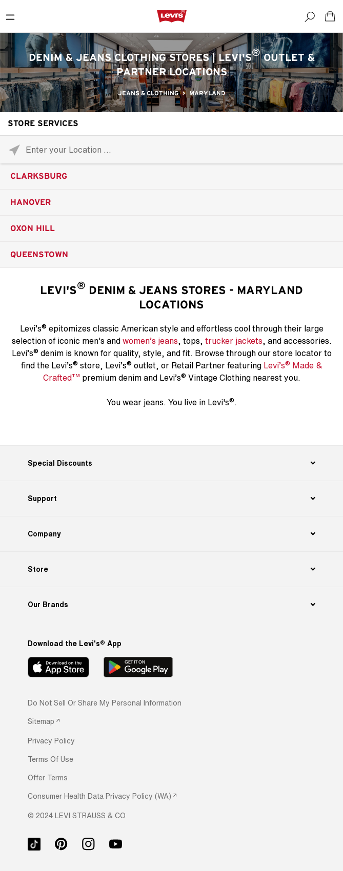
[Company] (172, 533)
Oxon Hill (32, 228)
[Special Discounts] (172, 463)
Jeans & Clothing (148, 93)
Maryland (207, 93)
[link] (43, 721)
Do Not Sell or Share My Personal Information (104, 702)
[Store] (172, 569)
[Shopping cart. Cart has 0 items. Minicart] (330, 16)
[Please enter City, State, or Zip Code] (171, 149)
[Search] (309, 16)
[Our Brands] (172, 604)
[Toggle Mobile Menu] (10, 16)
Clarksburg (38, 176)
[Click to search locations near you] (14, 150)
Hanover (30, 202)
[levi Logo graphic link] (172, 16)
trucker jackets (234, 341)
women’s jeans (150, 341)
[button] (51, 740)
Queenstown (39, 255)
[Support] (172, 498)
